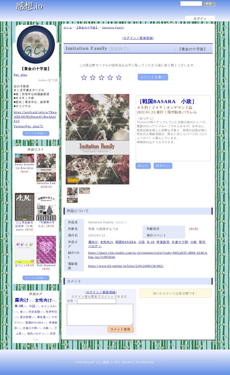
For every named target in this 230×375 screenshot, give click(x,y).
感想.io (29, 6)
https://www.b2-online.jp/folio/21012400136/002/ (126, 266)
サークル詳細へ (35, 133)
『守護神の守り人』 (46, 222)
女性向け (106, 242)
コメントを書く (152, 77)
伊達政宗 (163, 242)
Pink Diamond (46, 265)
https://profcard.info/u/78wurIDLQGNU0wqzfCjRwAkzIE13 (35, 116)
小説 (141, 242)
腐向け (93, 242)
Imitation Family (113, 27)
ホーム (68, 27)
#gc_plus (20, 74)
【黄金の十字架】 (87, 27)
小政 (193, 242)
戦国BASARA (126, 242)
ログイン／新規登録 (138, 38)
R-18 (151, 242)
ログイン (200, 18)
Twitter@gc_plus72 (28, 126)
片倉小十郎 (180, 242)
